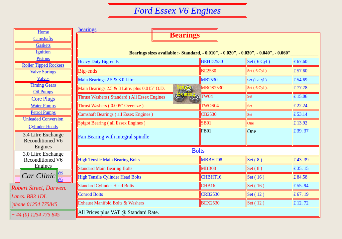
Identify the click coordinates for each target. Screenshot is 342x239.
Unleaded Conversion (43, 119)
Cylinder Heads (43, 126)
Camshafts (43, 38)
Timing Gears (43, 85)
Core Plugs (43, 99)
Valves (43, 78)
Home (43, 32)
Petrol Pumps (43, 112)
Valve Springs (43, 71)
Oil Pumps (43, 91)
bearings (87, 29)
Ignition (43, 51)
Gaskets (43, 45)
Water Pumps (43, 105)
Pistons (43, 58)
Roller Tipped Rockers (43, 65)
